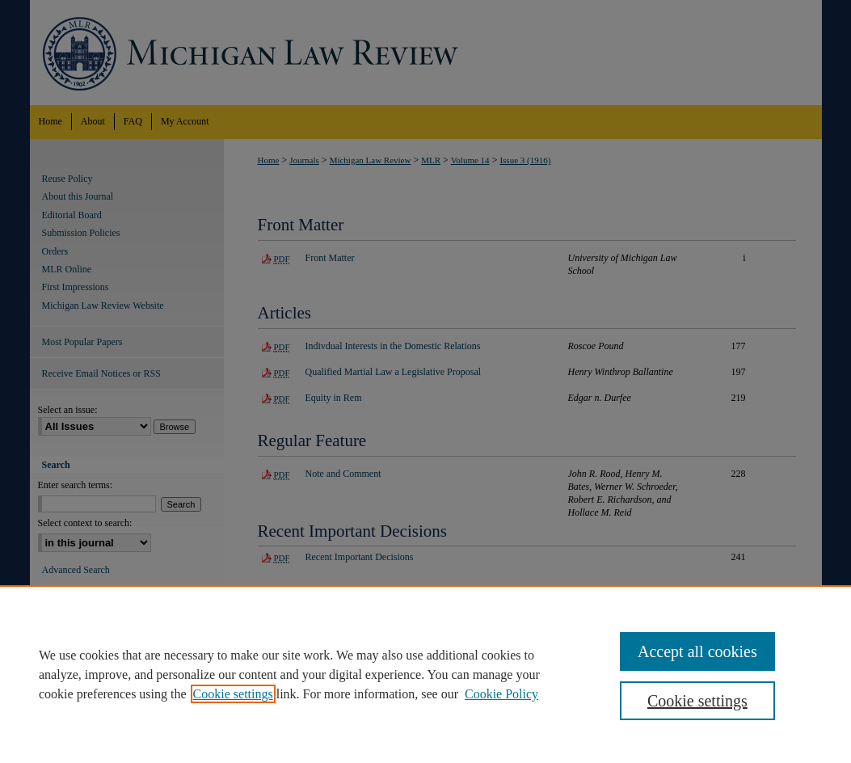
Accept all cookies (697, 651)
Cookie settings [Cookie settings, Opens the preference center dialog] (697, 701)
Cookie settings (233, 694)
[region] (425, 674)
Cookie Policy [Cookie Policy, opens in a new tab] (501, 694)
